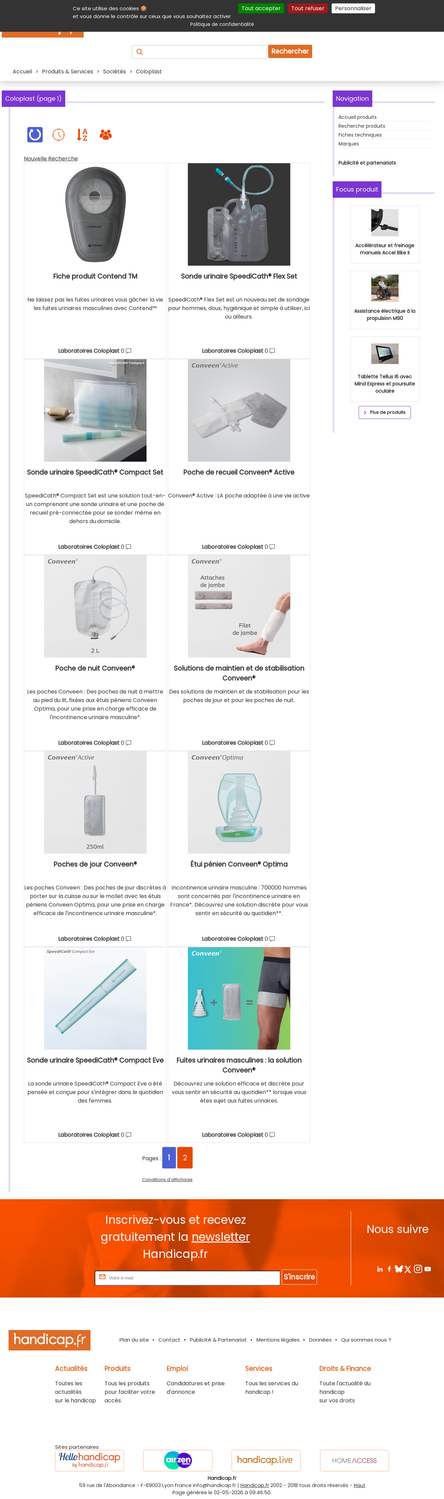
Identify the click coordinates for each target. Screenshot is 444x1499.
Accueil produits (357, 117)
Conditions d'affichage (167, 1179)
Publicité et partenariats (367, 162)
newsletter (221, 1237)
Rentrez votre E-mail (66, 1277)
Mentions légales (278, 1339)
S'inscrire (299, 1277)
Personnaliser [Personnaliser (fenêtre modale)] (353, 8)
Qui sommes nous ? (366, 1339)
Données (320, 1339)
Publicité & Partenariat (218, 1339)
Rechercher (290, 51)
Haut (359, 1485)
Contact (169, 1339)
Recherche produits (361, 126)
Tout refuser (307, 8)
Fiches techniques (360, 134)
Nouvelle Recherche (51, 159)
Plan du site (134, 1339)
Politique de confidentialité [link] (222, 24)
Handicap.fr (254, 1485)
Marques (348, 143)
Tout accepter (261, 8)
